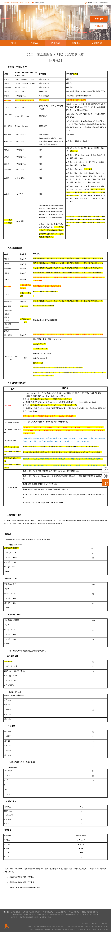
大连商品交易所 (42, 914)
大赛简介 (34, 43)
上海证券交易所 (61, 912)
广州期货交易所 (45, 917)
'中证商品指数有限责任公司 (28, 917)
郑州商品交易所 (29, 914)
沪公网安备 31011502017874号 (83, 926)
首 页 (13, 43)
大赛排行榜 (97, 43)
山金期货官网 (39, 2)
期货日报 (14, 917)
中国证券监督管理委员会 (90, 912)
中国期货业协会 (48, 912)
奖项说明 (76, 43)
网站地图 (104, 923)
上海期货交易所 (16, 914)
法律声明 (85, 923)
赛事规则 (55, 43)
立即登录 (99, 26)
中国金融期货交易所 (57, 914)
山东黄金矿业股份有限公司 (31, 912)
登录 (106, 2)
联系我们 (94, 923)
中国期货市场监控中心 (91, 914)
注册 (101, 2)
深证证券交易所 (74, 912)
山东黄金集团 (15, 912)
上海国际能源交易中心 (73, 914)
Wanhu (105, 926)
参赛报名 (99, 19)
